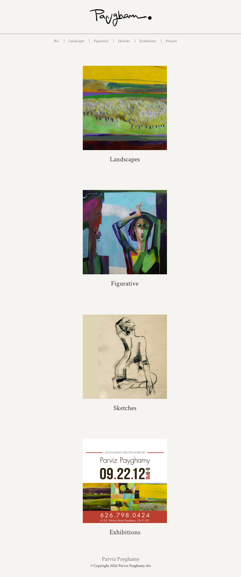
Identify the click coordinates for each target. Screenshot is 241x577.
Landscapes (79, 41)
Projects (171, 41)
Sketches (126, 41)
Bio (59, 41)
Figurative (104, 41)
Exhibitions (150, 41)
